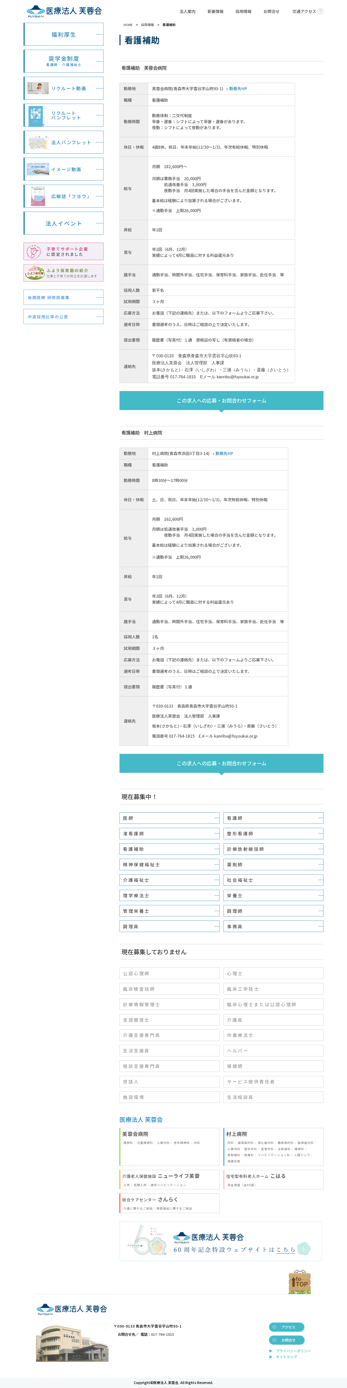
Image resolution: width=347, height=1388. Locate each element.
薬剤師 (235, 864)
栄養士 (235, 895)
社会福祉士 (240, 880)
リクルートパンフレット (54, 115)
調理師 (235, 911)
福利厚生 (64, 34)
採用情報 (244, 11)
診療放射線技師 (246, 849)
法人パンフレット (59, 142)
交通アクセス (308, 11)
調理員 (131, 926)
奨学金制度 (64, 60)
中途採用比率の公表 (48, 317)
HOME (128, 24)
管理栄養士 (136, 911)
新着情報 (216, 11)
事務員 (235, 926)
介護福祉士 (136, 880)
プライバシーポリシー (293, 1351)
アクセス (288, 1327)
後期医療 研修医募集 (49, 297)
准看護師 (133, 833)
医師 (128, 818)
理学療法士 (136, 895)
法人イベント (64, 223)
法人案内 (188, 11)
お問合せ (272, 11)
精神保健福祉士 (142, 864)
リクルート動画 (56, 88)
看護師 (235, 818)
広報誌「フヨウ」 (59, 196)
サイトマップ (286, 1357)
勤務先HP (238, 88)
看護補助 (133, 849)
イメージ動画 (54, 169)
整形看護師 (240, 833)
